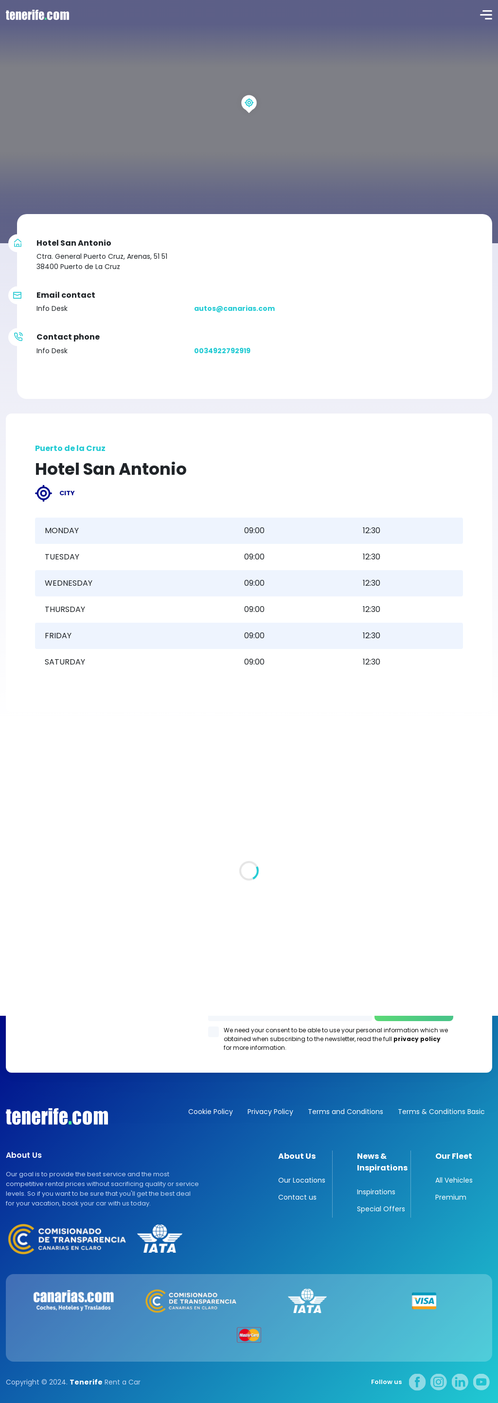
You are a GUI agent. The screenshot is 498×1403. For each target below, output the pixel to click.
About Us (297, 1156)
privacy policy (417, 1039)
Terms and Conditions (345, 1111)
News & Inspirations (382, 1162)
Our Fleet (453, 1156)
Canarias (57, 1116)
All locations (28, 849)
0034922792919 (222, 351)
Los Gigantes (249, 992)
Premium (450, 1197)
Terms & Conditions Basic (441, 1111)
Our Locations (301, 1180)
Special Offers (381, 1209)
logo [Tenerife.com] (36, 14)
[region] (249, 121)
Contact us (297, 1197)
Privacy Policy (270, 1111)
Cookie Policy (210, 1111)
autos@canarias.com (234, 308)
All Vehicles (454, 1180)
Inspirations (376, 1192)
